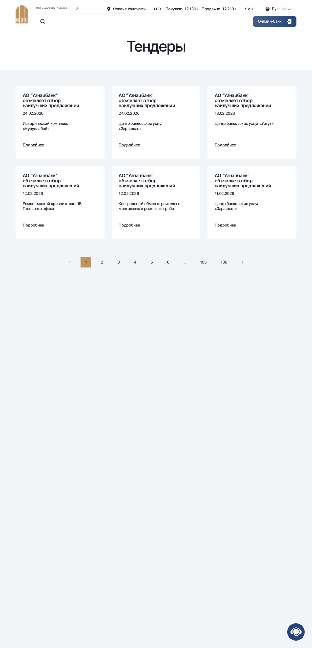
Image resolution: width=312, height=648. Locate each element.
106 (224, 262)
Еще (75, 8)
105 (203, 262)
